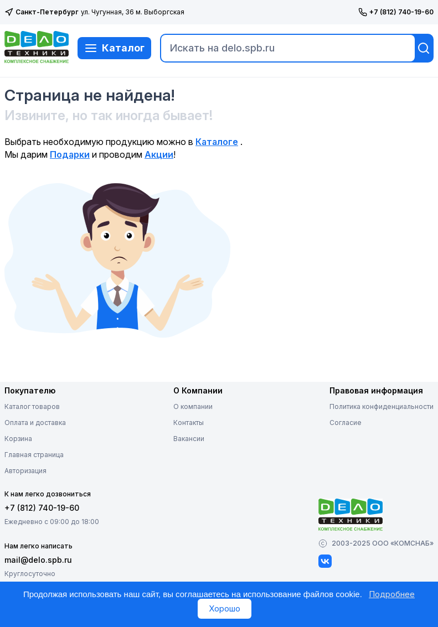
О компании (193, 406)
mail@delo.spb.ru (38, 559)
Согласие (345, 422)
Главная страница (34, 454)
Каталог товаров (32, 406)
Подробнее (392, 594)
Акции (159, 154)
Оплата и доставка (35, 422)
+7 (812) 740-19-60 (396, 12)
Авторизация (25, 471)
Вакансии (188, 438)
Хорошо (224, 608)
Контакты (188, 422)
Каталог (114, 48)
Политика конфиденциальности (381, 406)
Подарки (70, 154)
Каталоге (216, 141)
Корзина (18, 438)
